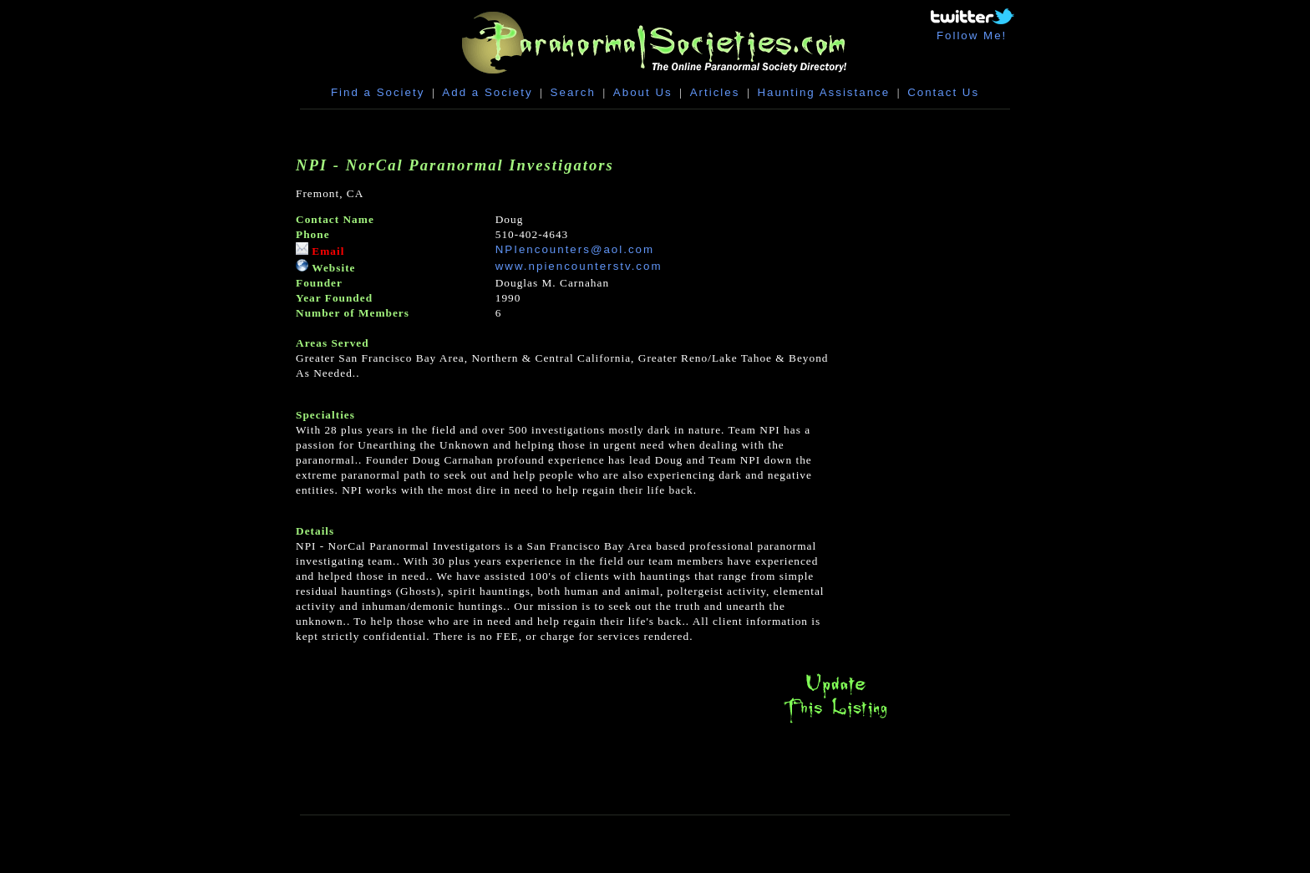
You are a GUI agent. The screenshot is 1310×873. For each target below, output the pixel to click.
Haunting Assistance (823, 92)
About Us (643, 92)
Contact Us (943, 92)
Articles (715, 92)
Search (573, 92)
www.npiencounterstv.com (579, 266)
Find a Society (377, 92)
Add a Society (487, 92)
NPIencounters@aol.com (574, 249)
